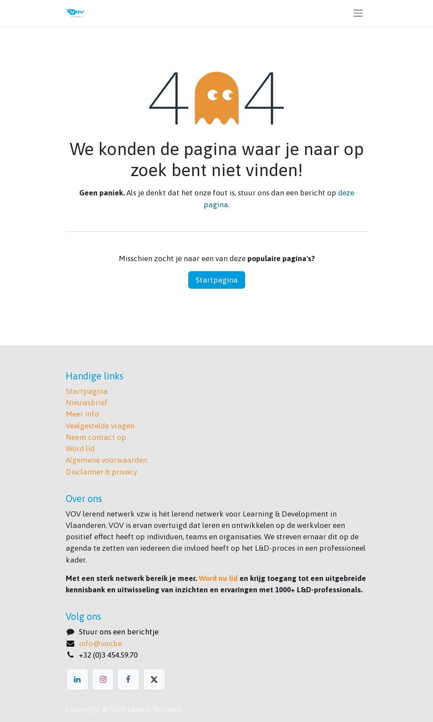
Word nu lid (218, 578)
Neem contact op (96, 437)
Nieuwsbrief (87, 402)
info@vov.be (100, 643)
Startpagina (217, 280)
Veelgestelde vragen (100, 425)
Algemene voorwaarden (106, 460)
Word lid (80, 448)
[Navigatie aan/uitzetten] (358, 13)
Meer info (82, 414)
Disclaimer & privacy (101, 471)
